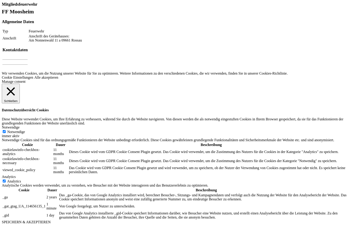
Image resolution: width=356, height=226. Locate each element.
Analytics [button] (9, 177)
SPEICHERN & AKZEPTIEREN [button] (26, 222)
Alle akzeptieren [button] (46, 77)
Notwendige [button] (11, 127)
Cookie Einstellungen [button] (17, 77)
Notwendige (16, 132)
